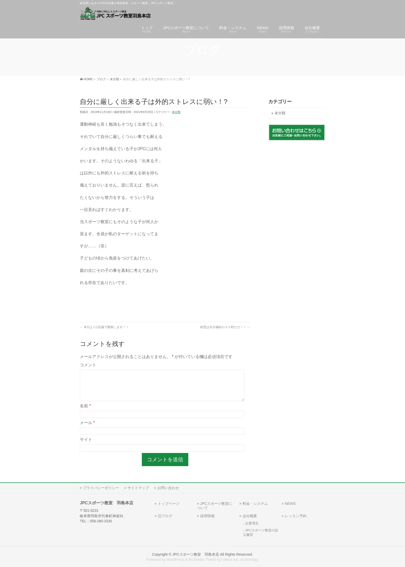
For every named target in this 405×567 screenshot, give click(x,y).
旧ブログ (165, 516)
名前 (85, 412)
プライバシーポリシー (101, 488)
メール (87, 429)
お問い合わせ (168, 488)
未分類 (176, 112)
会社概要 (250, 516)
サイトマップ (138, 488)
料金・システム (255, 503)
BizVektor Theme (202, 559)
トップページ (169, 503)
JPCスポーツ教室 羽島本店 (195, 554)
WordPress (175, 559)
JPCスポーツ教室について (214, 505)
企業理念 (252, 523)
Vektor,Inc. (230, 559)
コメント (88, 365)
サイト (86, 445)
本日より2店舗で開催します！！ (104, 327)
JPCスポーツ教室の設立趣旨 (260, 533)
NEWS (290, 503)
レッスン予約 (296, 516)
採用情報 (207, 516)
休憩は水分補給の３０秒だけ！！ (225, 327)
